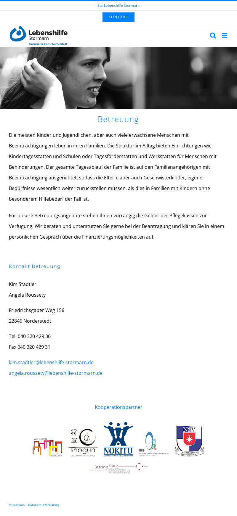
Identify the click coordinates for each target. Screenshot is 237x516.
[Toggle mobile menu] (225, 35)
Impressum (17, 505)
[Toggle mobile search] (213, 35)
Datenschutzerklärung (43, 505)
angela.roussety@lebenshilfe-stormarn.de (56, 373)
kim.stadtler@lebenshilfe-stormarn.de (51, 362)
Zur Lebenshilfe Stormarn (118, 5)
